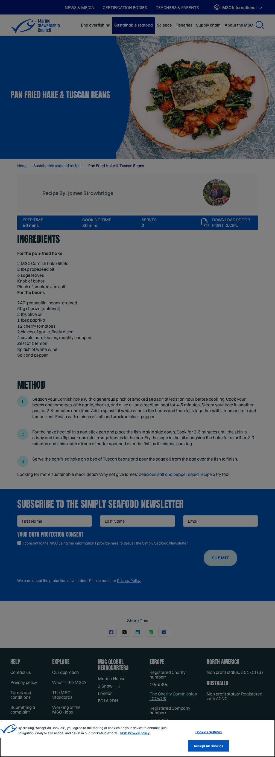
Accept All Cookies (208, 750)
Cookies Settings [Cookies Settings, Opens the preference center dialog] (208, 736)
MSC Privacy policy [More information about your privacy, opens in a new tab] (135, 737)
